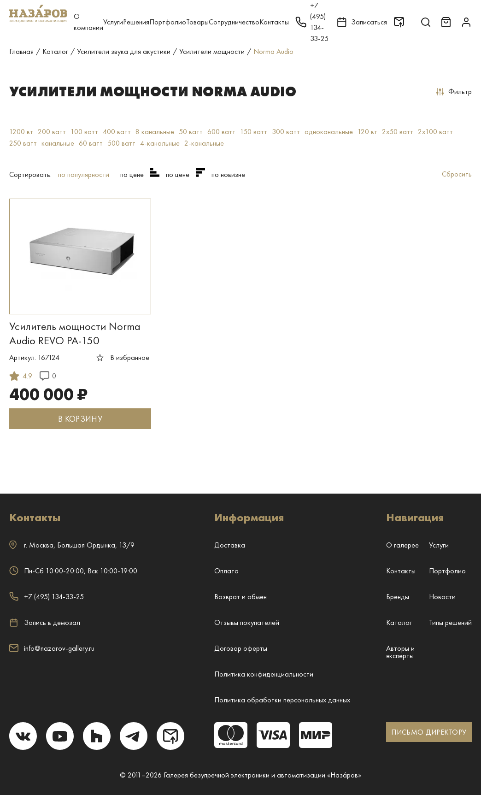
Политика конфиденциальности (263, 674)
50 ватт (191, 131)
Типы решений (450, 622)
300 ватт (286, 131)
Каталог (399, 622)
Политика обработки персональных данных (282, 700)
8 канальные (154, 131)
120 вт (367, 131)
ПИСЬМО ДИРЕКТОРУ (428, 732)
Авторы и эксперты (400, 651)
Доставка (229, 545)
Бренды (397, 596)
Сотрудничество (234, 22)
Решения (136, 22)
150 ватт (253, 131)
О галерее (402, 545)
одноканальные (329, 131)
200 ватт (52, 131)
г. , (72, 545)
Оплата (226, 571)
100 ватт (84, 131)
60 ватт (91, 143)
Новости (442, 596)
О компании (88, 22)
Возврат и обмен (240, 596)
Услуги (113, 22)
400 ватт (117, 131)
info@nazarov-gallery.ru (51, 648)
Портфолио (167, 22)
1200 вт (21, 131)
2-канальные (204, 143)
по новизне (228, 174)
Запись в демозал (44, 622)
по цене (132, 174)
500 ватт (121, 143)
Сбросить (457, 174)
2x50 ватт (397, 131)
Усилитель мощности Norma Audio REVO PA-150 (75, 333)
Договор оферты (240, 648)
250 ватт (23, 143)
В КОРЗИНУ (80, 418)
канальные (57, 143)
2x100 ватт (435, 131)
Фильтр (454, 91)
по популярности (83, 174)
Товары (197, 22)
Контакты (274, 22)
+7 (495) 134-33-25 (46, 596)
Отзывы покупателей (246, 622)
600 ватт (221, 131)
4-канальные (160, 143)
